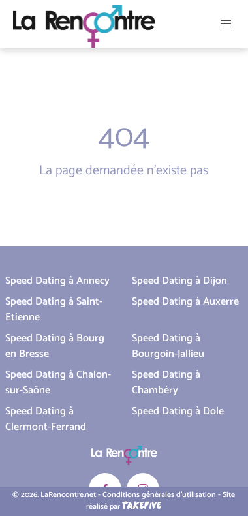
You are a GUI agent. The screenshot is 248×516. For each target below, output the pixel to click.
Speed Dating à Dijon (179, 281)
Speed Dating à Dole (178, 411)
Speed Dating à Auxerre (185, 302)
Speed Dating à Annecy (57, 281)
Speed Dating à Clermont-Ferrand (45, 419)
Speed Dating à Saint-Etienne (53, 309)
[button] (226, 24)
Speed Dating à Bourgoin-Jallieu (168, 346)
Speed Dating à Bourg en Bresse (54, 346)
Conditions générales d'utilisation (159, 495)
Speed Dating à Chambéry (166, 382)
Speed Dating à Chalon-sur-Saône (58, 382)
